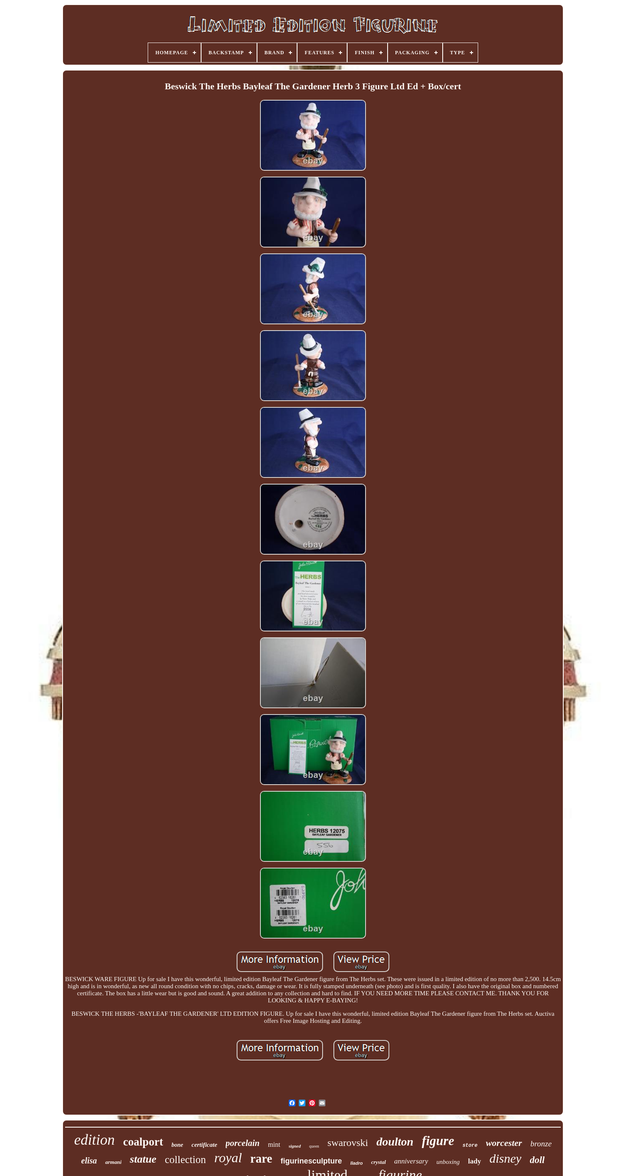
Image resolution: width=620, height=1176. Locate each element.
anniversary (411, 1161)
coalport (143, 1142)
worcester (504, 1143)
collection (185, 1159)
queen (314, 1146)
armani (113, 1162)
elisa (89, 1160)
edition (94, 1140)
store (469, 1145)
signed (295, 1145)
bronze (541, 1143)
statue (143, 1159)
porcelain (243, 1143)
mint (274, 1144)
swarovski (348, 1142)
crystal (378, 1162)
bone (177, 1145)
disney (505, 1158)
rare (261, 1158)
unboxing (448, 1161)
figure (438, 1140)
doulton (394, 1141)
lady (474, 1161)
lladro (356, 1163)
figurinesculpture (311, 1161)
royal (228, 1157)
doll (537, 1160)
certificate (204, 1144)
